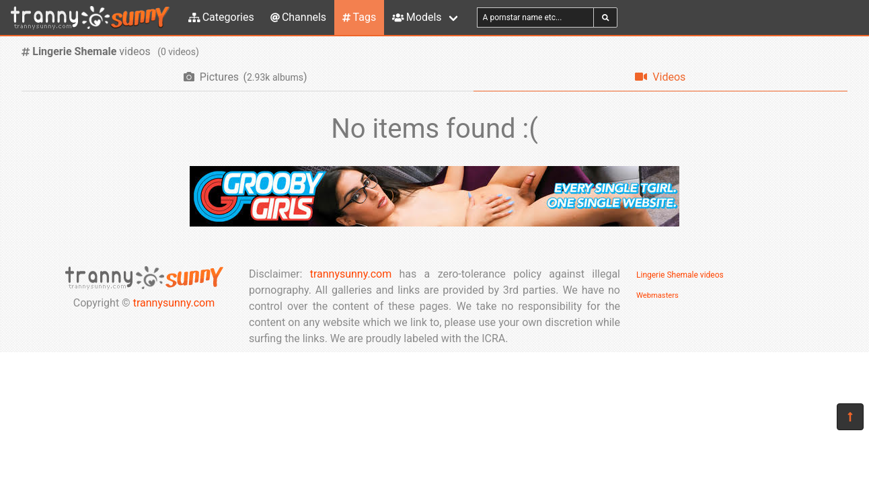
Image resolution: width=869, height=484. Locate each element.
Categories (221, 17)
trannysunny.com (174, 302)
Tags (359, 17)
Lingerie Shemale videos (680, 275)
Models (416, 17)
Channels (298, 17)
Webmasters (657, 295)
